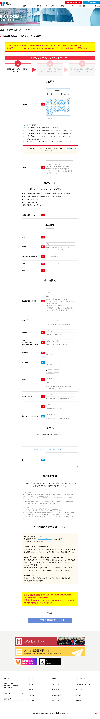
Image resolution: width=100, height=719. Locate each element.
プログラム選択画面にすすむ (50, 620)
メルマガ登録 (55, 700)
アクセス (30, 684)
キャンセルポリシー (66, 301)
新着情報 (78, 695)
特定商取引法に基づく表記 (83, 684)
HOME (2, 30)
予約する (93, 2)
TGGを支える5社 (8, 687)
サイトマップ (80, 689)
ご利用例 (30, 689)
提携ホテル (31, 700)
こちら (49, 310)
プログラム (31, 678)
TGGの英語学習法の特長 (11, 685)
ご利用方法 (7, 693)
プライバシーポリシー (82, 678)
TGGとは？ (7, 678)
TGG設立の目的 (8, 683)
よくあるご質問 (56, 695)
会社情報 (78, 700)
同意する (50, 613)
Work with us (55, 689)
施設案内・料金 (8, 699)
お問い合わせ (67, 148)
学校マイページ (75, 2)
